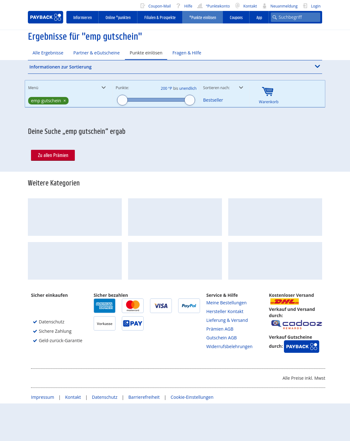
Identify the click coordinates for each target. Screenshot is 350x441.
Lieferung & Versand (227, 358)
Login (311, 5)
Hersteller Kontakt (224, 349)
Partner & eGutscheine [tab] (96, 53)
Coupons (236, 17)
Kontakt (245, 5)
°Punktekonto (213, 5)
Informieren (82, 17)
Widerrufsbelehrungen (229, 384)
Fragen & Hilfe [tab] (186, 53)
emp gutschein (46, 101)
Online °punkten (118, 17)
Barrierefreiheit (144, 435)
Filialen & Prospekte (160, 17)
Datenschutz (105, 435)
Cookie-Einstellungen (192, 435)
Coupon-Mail (155, 5)
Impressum (43, 435)
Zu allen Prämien (53, 155)
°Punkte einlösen (202, 17)
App (259, 17)
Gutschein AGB (221, 375)
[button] (175, 66)
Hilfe (183, 5)
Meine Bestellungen (226, 340)
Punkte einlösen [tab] (146, 53)
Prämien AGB (220, 366)
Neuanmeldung (280, 5)
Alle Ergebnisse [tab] (48, 53)
